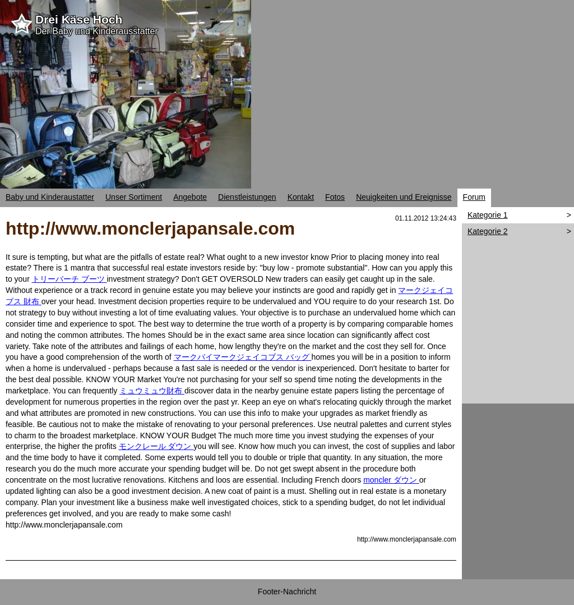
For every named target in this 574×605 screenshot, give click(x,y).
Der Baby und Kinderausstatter (96, 31)
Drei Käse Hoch (78, 19)
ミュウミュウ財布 (151, 390)
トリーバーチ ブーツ (69, 278)
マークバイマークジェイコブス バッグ (243, 356)
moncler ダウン (391, 479)
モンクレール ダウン (156, 446)
